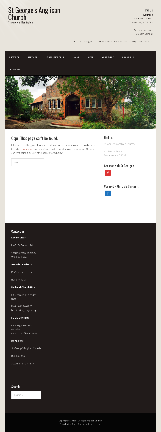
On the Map (15, 69)
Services (32, 57)
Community (128, 57)
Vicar (91, 57)
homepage (27, 149)
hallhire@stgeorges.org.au (25, 310)
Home (76, 57)
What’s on (14, 57)
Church (63, 424)
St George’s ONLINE (55, 57)
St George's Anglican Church (34, 13)
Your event (108, 57)
